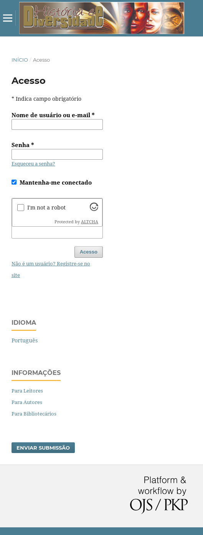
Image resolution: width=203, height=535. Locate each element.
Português (25, 340)
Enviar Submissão (43, 448)
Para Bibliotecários (34, 413)
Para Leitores (27, 390)
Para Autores (27, 402)
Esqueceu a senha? (33, 163)
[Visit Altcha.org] (94, 209)
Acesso (88, 252)
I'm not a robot (46, 207)
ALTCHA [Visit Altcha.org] (89, 221)
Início (20, 60)
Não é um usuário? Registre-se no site (51, 269)
